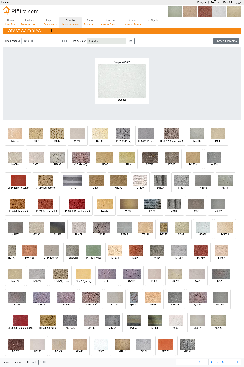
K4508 (171, 164)
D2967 (96, 187)
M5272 (118, 187)
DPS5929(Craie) (60, 281)
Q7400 (140, 187)
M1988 (179, 257)
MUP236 (70, 328)
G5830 (202, 234)
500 (34, 362)
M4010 (122, 351)
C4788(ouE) (91, 304)
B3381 (36, 141)
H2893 (57, 164)
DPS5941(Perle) (123, 141)
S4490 (66, 304)
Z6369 (101, 351)
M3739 (15, 351)
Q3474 (133, 304)
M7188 (91, 328)
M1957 (187, 351)
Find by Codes (12, 41)
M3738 (150, 164)
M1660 (59, 351)
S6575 (165, 351)
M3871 (182, 234)
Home (10, 22)
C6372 (36, 164)
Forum (90, 22)
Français (201, 2)
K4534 (157, 257)
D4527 (160, 187)
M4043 (197, 141)
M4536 (174, 211)
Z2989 (143, 351)
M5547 (197, 328)
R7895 (152, 211)
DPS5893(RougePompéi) (77, 211)
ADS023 (174, 304)
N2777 (11, 257)
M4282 (218, 211)
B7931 (220, 281)
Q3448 (79, 351)
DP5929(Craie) (51, 257)
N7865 (154, 328)
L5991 (196, 211)
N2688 (203, 187)
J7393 (152, 304)
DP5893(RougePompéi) (20, 328)
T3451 (145, 234)
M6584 (15, 141)
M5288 (127, 164)
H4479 (78, 234)
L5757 (221, 257)
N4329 (214, 164)
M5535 (225, 234)
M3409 (193, 164)
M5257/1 (221, 304)
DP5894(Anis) (93, 257)
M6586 (36, 234)
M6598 (15, 164)
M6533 (15, 281)
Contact (133, 22)
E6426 (197, 281)
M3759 (201, 257)
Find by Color (78, 41)
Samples (70, 22)
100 (27, 362)
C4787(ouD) (80, 164)
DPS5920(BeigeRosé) (171, 141)
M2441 (136, 257)
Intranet (5, 2)
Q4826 (197, 304)
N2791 (99, 141)
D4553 (163, 234)
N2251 (114, 304)
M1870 (115, 257)
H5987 (15, 234)
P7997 (107, 281)
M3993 (218, 328)
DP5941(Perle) (146, 141)
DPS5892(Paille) (47, 328)
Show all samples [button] (226, 41)
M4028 (175, 281)
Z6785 (124, 234)
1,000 (43, 362)
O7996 (131, 281)
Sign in (152, 20)
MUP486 (29, 257)
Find (64, 41)
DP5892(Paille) (83, 281)
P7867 (133, 328)
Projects (50, 22)
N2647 (104, 211)
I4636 (218, 141)
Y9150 (72, 187)
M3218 (78, 141)
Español (227, 2)
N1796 (37, 351)
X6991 (176, 328)
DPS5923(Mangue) (18, 211)
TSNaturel (72, 257)
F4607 (181, 187)
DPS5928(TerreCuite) (46, 211)
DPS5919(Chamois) (45, 187)
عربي (238, 2)
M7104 (225, 187)
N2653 (101, 234)
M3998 (129, 211)
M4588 (58, 234)
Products (29, 22)
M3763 (37, 281)
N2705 (104, 164)
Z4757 (112, 328)
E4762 (16, 304)
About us (109, 22)
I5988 (154, 281)
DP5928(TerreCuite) (18, 187)
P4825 (41, 304)
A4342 (56, 141)
